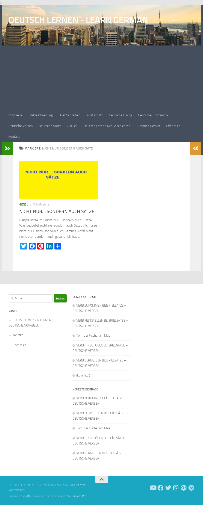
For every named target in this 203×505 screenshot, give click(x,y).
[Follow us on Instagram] (176, 488)
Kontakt (14, 137)
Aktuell (72, 126)
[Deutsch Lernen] (153, 488)
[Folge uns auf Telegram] (191, 488)
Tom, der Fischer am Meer (93, 335)
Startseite (15, 115)
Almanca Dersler (148, 126)
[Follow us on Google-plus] (184, 488)
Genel (23, 204)
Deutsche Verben (20, 126)
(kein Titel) (83, 375)
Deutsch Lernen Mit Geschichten (107, 126)
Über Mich (173, 126)
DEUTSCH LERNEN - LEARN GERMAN (78, 20)
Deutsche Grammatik (153, 115)
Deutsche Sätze (50, 126)
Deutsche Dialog (120, 115)
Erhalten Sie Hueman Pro (71, 496)
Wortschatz (94, 115)
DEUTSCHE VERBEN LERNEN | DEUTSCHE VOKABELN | (31, 322)
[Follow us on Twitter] (168, 488)
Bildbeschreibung (41, 115)
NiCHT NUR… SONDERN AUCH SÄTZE (56, 211)
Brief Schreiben (69, 115)
